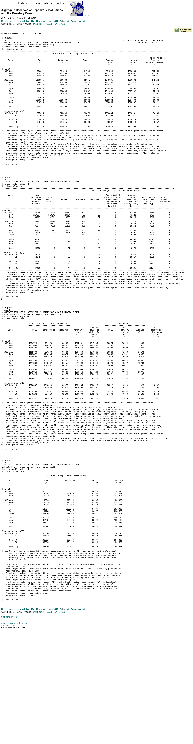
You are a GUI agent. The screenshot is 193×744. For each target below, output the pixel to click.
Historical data (23, 21)
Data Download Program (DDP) (46, 21)
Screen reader (37, 24)
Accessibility (5, 739)
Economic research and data (17, 737)
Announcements (78, 21)
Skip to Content (88, 15)
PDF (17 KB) (60, 24)
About (66, 21)
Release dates (7, 21)
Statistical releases (10, 731)
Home (3, 737)
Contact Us (16, 739)
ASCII (49, 24)
